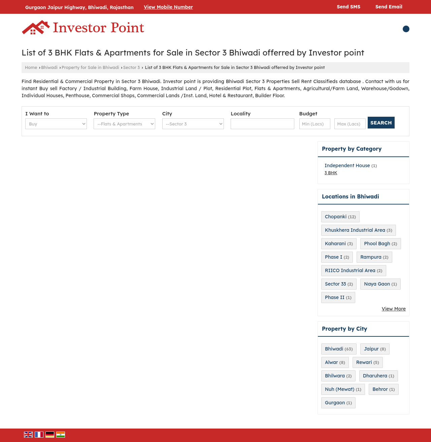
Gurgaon (335, 403)
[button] (168, 7)
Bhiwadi (49, 67)
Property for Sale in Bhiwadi (90, 67)
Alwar (331, 362)
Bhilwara (335, 376)
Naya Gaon (377, 284)
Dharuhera (375, 376)
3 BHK (331, 172)
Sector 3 (131, 67)
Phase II (334, 297)
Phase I (333, 257)
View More (394, 309)
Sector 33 (335, 284)
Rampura (371, 257)
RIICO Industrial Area (350, 270)
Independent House (347, 165)
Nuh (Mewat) (339, 389)
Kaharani (335, 244)
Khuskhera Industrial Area (355, 230)
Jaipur (371, 349)
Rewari (364, 362)
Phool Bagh (377, 244)
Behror (380, 389)
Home (31, 67)
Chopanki (335, 217)
